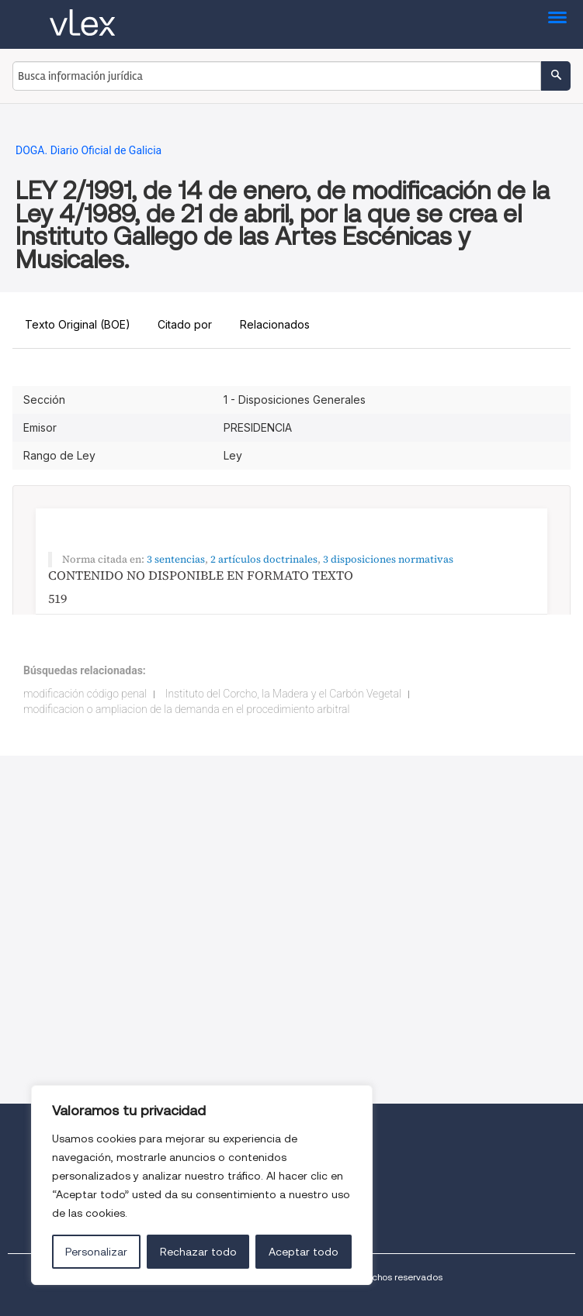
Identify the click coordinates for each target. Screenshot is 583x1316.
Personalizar (96, 1251)
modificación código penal (85, 693)
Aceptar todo (303, 1251)
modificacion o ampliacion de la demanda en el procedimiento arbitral (186, 709)
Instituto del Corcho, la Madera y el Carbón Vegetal (283, 693)
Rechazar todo (198, 1251)
